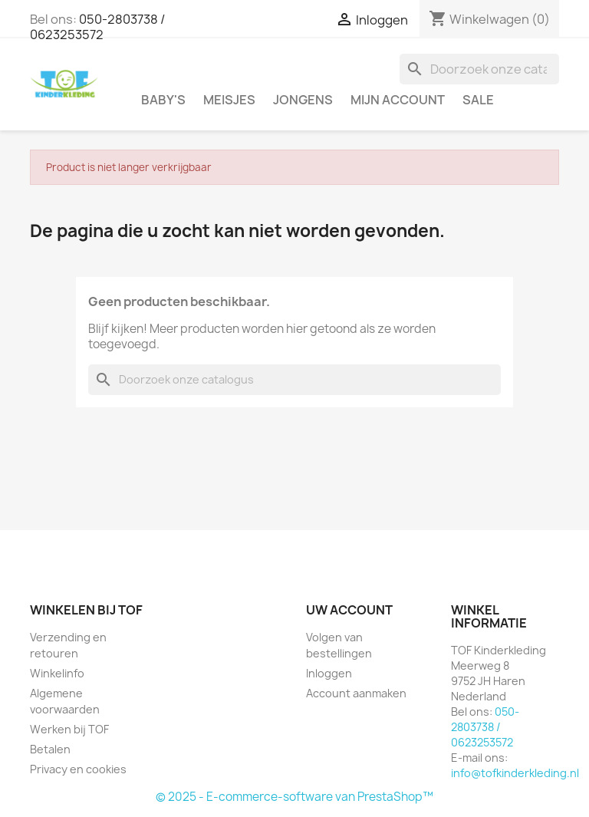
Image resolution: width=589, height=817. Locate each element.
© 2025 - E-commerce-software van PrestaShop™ (294, 797)
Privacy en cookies (78, 769)
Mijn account (397, 99)
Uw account (349, 609)
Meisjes (229, 99)
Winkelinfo (57, 673)
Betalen (50, 749)
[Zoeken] (479, 69)
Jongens (303, 99)
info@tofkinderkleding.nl (515, 773)
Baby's (163, 99)
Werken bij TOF (69, 729)
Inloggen (329, 673)
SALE (478, 99)
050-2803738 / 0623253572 (97, 27)
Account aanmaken (356, 693)
